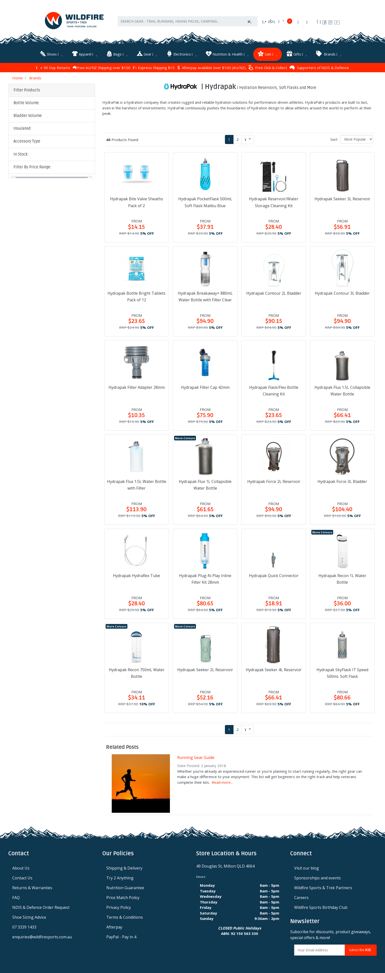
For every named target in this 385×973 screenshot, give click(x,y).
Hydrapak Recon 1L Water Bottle (342, 578)
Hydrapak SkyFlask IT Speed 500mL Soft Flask (342, 673)
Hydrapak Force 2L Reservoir (273, 481)
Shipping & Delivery (124, 867)
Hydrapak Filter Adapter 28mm (137, 387)
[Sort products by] (356, 138)
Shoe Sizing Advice (29, 916)
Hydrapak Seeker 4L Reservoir (274, 669)
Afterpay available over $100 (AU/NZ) (211, 67)
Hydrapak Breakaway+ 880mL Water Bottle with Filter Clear (205, 296)
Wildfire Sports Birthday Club (320, 907)
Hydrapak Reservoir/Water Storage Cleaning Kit (273, 202)
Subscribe (360, 949)
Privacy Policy (118, 907)
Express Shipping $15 (154, 67)
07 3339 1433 (24, 926)
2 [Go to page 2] (237, 138)
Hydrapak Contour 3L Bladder (342, 292)
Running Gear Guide (195, 757)
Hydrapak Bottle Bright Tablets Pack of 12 (136, 296)
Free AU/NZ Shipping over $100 (101, 67)
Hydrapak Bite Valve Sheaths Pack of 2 (136, 202)
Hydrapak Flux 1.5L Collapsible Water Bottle (342, 390)
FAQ (16, 897)
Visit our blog (306, 867)
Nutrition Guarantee (125, 887)
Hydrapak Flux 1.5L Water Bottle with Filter (136, 484)
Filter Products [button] (27, 89)
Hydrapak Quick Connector (274, 575)
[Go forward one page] (248, 139)
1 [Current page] (229, 138)
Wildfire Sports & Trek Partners (323, 887)
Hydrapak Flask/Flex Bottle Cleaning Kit (273, 390)
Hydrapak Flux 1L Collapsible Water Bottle (205, 484)
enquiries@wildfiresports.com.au (42, 936)
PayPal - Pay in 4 (121, 936)
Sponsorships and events (317, 877)
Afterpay (114, 926)
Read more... (222, 781)
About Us (20, 867)
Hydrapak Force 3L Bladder (342, 481)
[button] (52, 102)
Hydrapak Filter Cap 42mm (205, 387)
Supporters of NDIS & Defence (319, 67)
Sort (334, 138)
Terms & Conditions (124, 916)
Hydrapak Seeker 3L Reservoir (342, 198)
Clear (49, 198)
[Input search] (180, 22)
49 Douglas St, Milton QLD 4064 (225, 865)
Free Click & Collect (267, 67)
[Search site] (250, 22)
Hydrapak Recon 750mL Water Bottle (137, 673)
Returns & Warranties (32, 887)
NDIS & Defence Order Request (40, 907)
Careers (301, 897)
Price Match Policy (122, 897)
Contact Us (22, 877)
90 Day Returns (53, 67)
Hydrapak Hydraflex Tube (136, 575)
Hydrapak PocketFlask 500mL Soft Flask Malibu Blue (205, 202)
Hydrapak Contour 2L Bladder (273, 292)
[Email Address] (319, 949)
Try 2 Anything (120, 877)
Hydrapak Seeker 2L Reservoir (205, 669)
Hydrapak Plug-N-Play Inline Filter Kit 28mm (205, 578)
